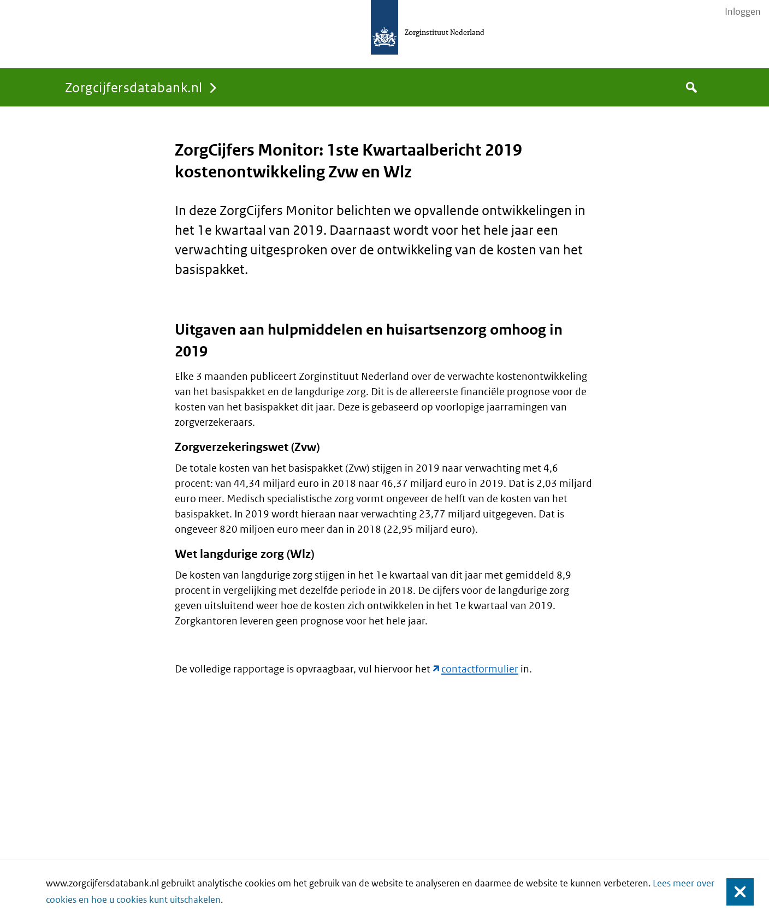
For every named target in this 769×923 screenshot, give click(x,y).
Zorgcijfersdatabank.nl (134, 87)
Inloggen (743, 11)
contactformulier (479, 669)
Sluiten (734, 892)
